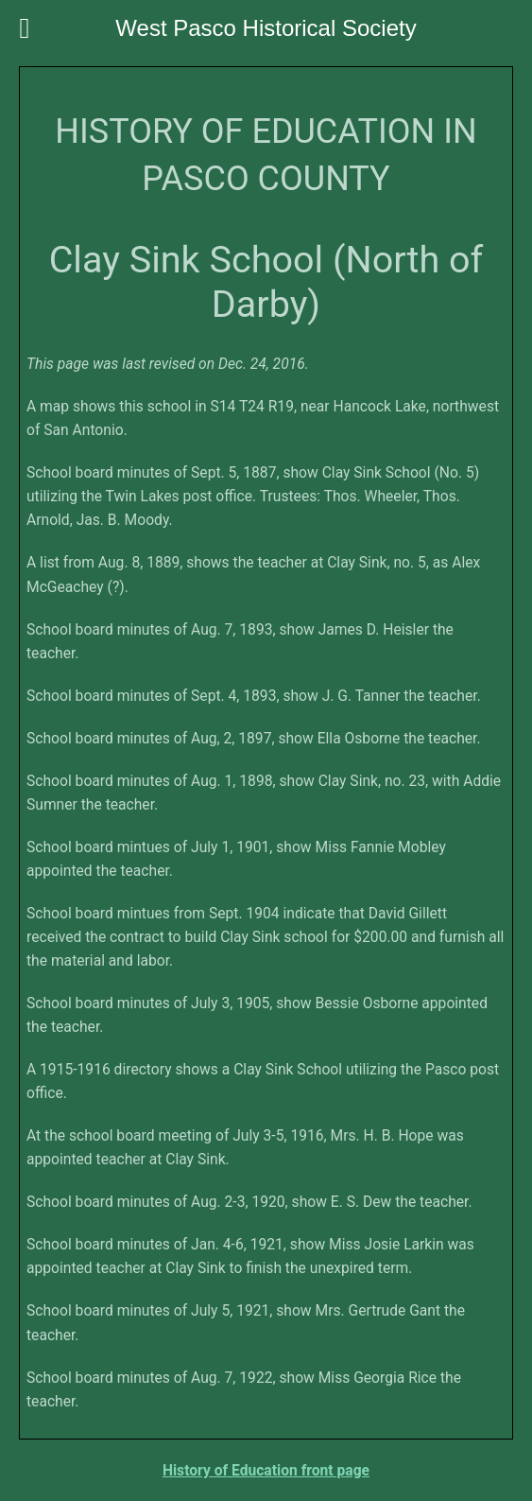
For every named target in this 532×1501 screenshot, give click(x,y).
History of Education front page (266, 1470)
